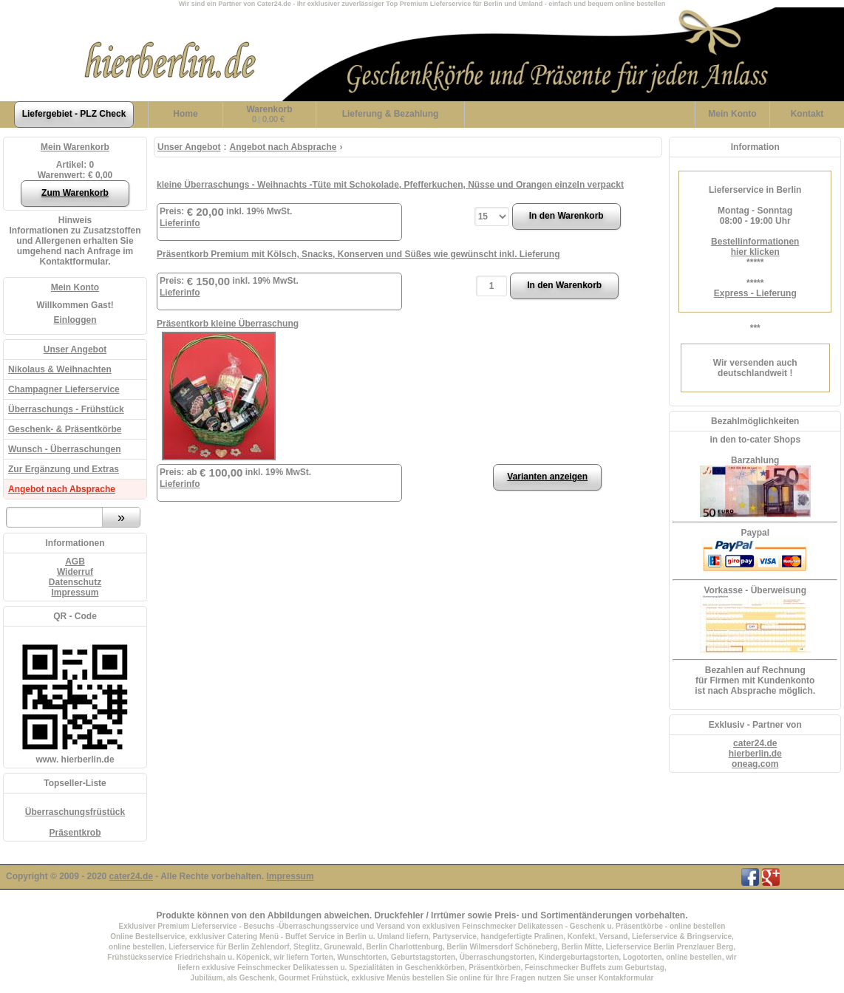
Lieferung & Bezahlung (390, 114)
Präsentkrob (75, 833)
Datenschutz (75, 582)
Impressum (74, 592)
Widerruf (75, 572)
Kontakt (807, 114)
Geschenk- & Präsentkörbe (64, 429)
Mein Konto (75, 287)
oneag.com (755, 764)
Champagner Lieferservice (64, 389)
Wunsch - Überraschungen (64, 449)
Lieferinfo (180, 223)
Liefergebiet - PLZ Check (74, 114)
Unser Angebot (75, 349)
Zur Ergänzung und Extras (63, 469)
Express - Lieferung (755, 293)
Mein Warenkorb (75, 147)
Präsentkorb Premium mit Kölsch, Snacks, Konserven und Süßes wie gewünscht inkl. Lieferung (358, 254)
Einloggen (75, 320)
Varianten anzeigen (547, 476)
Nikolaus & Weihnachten (60, 369)
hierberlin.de (755, 753)
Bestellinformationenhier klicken (755, 246)
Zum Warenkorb (75, 193)
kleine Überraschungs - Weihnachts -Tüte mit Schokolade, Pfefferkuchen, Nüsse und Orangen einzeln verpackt (390, 185)
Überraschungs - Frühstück (66, 409)
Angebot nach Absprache (61, 489)
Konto (732, 114)
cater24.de (755, 743)
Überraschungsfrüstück (75, 812)
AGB (75, 561)
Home (185, 114)
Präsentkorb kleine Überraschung (228, 323)
